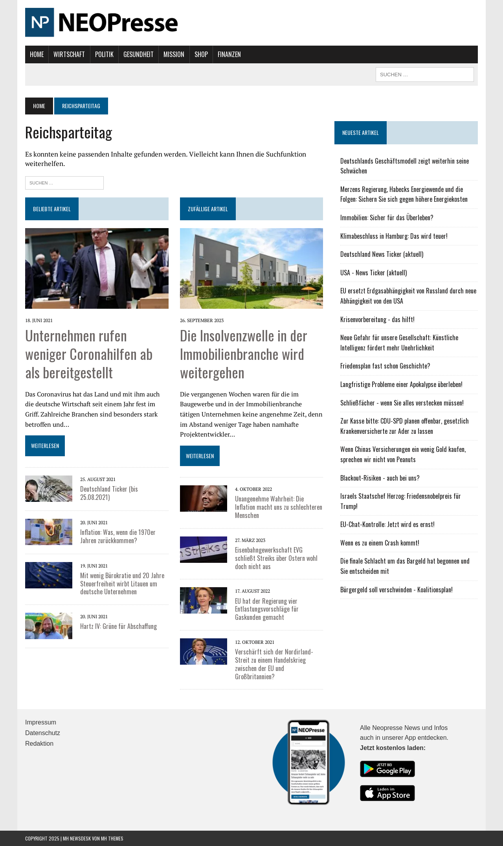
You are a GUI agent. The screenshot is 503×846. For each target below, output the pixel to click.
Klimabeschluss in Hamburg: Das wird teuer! (394, 236)
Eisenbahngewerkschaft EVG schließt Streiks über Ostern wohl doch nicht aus (276, 558)
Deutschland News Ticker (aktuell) (381, 254)
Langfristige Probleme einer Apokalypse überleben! (401, 384)
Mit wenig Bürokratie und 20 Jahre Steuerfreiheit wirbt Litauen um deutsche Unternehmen (122, 584)
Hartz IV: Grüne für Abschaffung (118, 626)
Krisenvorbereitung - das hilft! (377, 319)
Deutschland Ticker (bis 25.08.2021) (109, 493)
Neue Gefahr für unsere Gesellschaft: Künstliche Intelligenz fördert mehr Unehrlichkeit (399, 342)
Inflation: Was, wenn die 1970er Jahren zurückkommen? (118, 536)
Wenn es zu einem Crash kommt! (379, 542)
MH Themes (112, 838)
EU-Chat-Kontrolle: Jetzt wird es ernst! (387, 524)
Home (37, 54)
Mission (173, 54)
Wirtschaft (69, 54)
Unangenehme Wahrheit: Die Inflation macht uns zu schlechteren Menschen (278, 507)
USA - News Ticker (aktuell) (373, 272)
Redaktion (39, 743)
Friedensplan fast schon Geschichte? (385, 365)
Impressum (40, 722)
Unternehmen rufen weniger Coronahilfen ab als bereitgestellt (88, 353)
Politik (104, 54)
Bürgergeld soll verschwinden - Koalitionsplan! (396, 589)
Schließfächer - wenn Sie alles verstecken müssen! (402, 402)
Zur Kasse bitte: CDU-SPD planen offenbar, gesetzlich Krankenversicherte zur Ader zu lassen (404, 426)
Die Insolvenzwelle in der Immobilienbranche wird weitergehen (243, 353)
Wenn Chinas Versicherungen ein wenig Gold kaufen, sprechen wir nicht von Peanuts (403, 454)
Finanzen (229, 54)
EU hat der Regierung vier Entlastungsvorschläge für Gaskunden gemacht (267, 609)
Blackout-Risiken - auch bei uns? (380, 478)
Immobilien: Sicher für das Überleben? (386, 217)
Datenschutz (42, 733)
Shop (201, 54)
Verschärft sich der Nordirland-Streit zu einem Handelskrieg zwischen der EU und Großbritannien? (274, 664)
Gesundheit (138, 54)
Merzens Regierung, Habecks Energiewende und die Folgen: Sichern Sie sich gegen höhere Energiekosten (404, 194)
